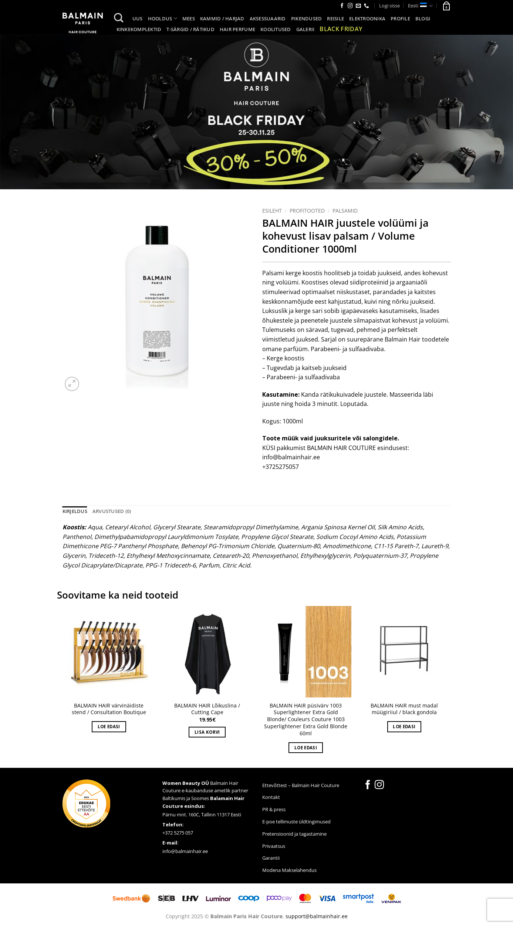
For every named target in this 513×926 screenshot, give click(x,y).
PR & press (274, 809)
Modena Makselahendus (289, 870)
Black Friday (341, 29)
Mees (188, 18)
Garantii (271, 858)
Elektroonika (367, 18)
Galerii (305, 29)
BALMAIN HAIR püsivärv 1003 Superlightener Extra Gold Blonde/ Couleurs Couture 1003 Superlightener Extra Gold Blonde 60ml (305, 719)
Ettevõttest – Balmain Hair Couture (300, 785)
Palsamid (345, 210)
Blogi (422, 18)
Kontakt (271, 797)
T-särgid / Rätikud (190, 29)
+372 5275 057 (177, 832)
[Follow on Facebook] (342, 6)
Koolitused (275, 29)
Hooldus (162, 18)
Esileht (272, 210)
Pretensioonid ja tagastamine (294, 833)
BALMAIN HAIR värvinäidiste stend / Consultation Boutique (109, 709)
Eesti (420, 5)
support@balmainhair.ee (317, 916)
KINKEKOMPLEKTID (139, 29)
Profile (400, 18)
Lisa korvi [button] (207, 732)
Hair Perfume (237, 29)
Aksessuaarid (268, 18)
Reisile (335, 18)
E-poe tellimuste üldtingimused (296, 821)
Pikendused (306, 18)
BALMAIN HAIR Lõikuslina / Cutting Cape (207, 709)
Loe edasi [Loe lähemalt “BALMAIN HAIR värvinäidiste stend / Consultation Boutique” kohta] (109, 726)
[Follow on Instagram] (350, 6)
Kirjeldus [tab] (75, 511)
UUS (137, 18)
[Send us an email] (358, 6)
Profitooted (307, 210)
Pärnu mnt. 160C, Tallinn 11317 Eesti (201, 814)
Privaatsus (273, 846)
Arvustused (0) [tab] (111, 511)
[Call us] (366, 6)
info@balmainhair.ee (185, 851)
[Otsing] (119, 18)
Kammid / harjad (222, 18)
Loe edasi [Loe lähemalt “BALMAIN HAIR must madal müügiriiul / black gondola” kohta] (404, 726)
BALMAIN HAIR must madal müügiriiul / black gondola (404, 709)
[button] (446, 5)
